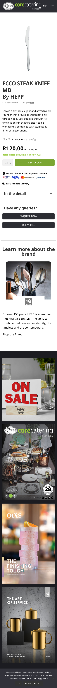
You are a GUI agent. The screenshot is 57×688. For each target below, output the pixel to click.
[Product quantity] (7, 162)
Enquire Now (28, 216)
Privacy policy (33, 683)
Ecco (32, 102)
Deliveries (28, 225)
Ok (18, 683)
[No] (53, 678)
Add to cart (34, 162)
